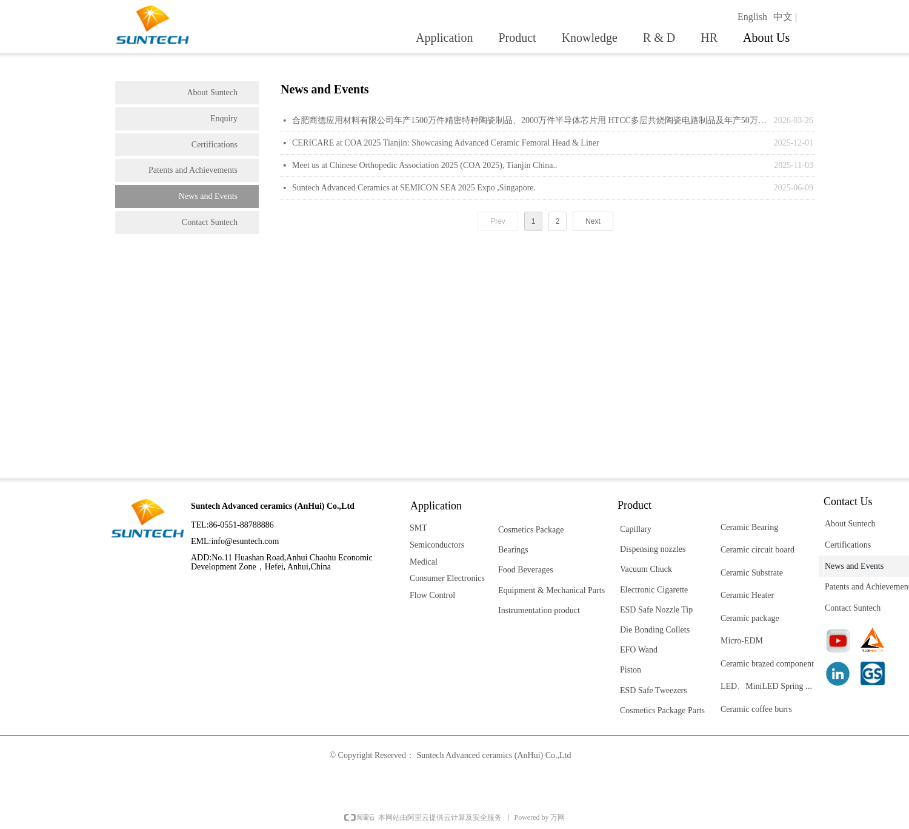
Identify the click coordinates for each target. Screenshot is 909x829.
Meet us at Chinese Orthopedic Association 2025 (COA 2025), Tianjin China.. (424, 165)
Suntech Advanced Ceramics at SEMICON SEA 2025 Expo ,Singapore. (414, 187)
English (752, 17)
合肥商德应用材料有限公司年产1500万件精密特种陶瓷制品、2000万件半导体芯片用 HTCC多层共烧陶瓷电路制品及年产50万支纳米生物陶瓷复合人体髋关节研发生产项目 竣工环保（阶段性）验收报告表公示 (530, 120)
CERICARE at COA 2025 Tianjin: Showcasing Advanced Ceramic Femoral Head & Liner (445, 142)
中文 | (785, 17)
